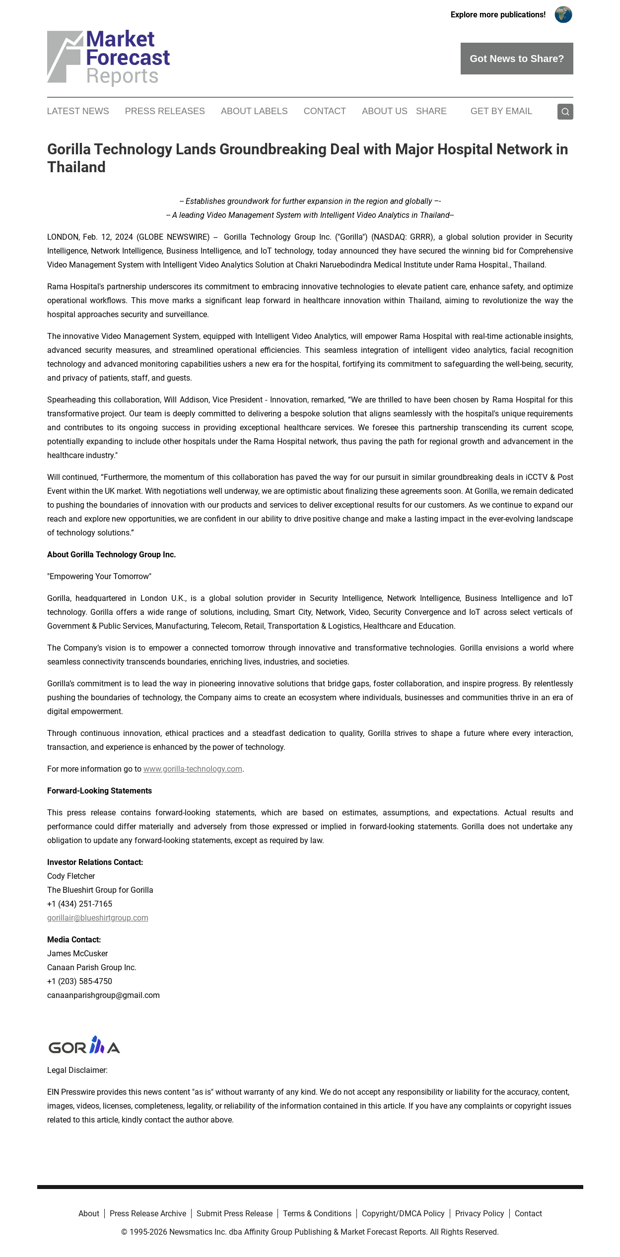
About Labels (254, 111)
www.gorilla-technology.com (192, 769)
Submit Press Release (235, 1213)
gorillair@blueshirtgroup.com (97, 918)
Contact (325, 111)
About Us (385, 111)
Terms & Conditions (317, 1213)
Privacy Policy (479, 1213)
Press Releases (165, 111)
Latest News (78, 111)
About (88, 1213)
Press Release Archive (148, 1213)
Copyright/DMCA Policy (403, 1213)
